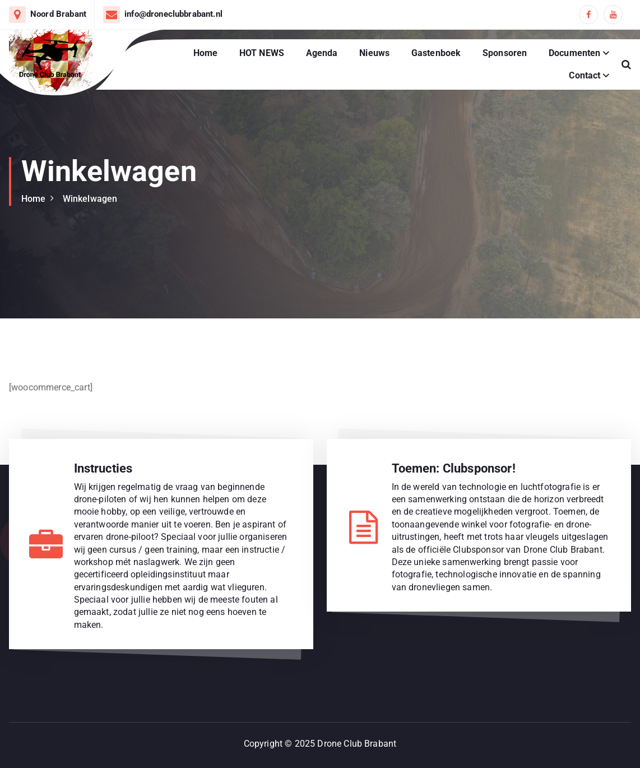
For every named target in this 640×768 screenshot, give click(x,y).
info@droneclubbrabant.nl (173, 14)
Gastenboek (436, 53)
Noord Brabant (58, 14)
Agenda (322, 53)
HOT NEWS (261, 53)
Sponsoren (505, 53)
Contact (584, 75)
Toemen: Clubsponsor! (454, 468)
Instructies (103, 468)
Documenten (575, 53)
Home (205, 53)
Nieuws (374, 53)
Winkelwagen (90, 198)
